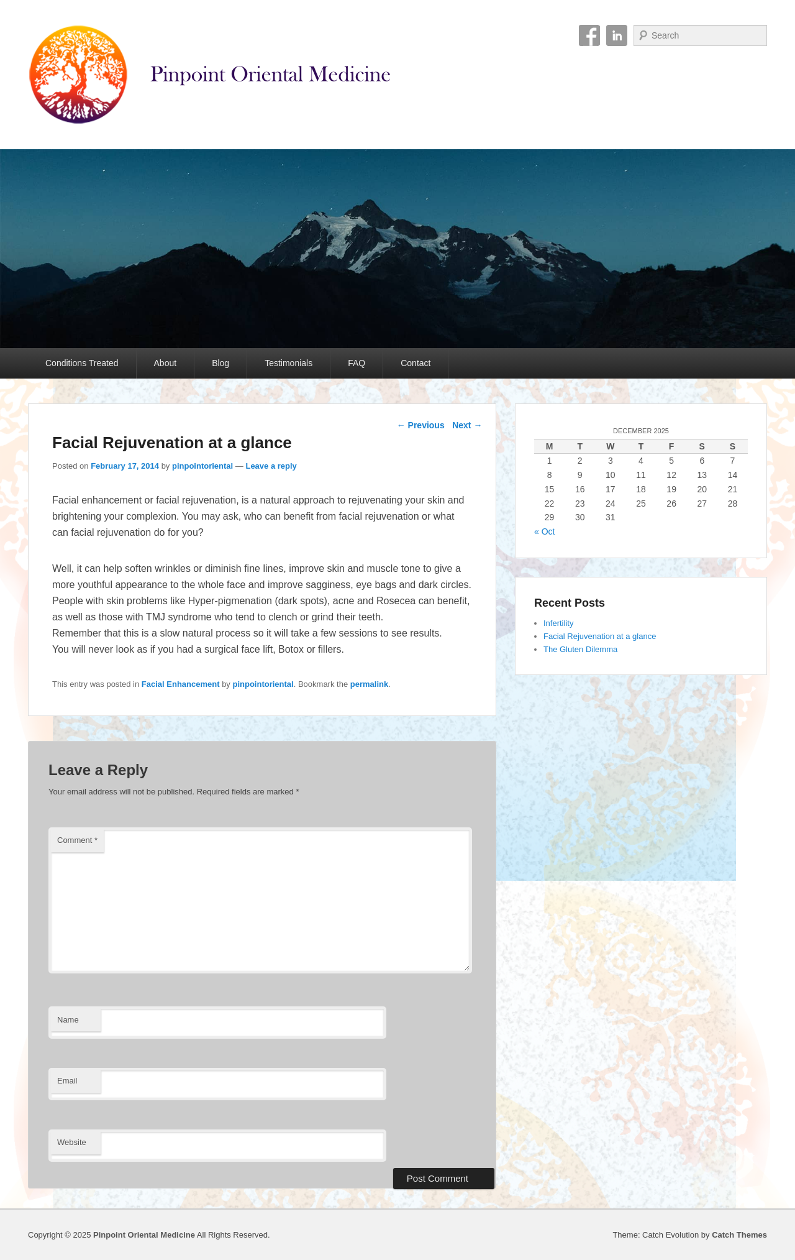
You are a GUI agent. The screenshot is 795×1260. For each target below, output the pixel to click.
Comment (77, 840)
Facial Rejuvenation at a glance (599, 636)
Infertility (558, 623)
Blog (220, 363)
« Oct (544, 531)
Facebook (589, 35)
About (165, 363)
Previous (421, 425)
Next (467, 425)
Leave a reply (270, 466)
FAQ (356, 363)
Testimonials (288, 363)
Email (67, 1080)
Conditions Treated (82, 363)
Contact (415, 363)
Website (71, 1142)
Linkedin (616, 35)
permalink (369, 684)
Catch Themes (739, 1234)
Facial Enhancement (181, 684)
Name (68, 1019)
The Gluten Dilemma (580, 649)
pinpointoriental (202, 466)
